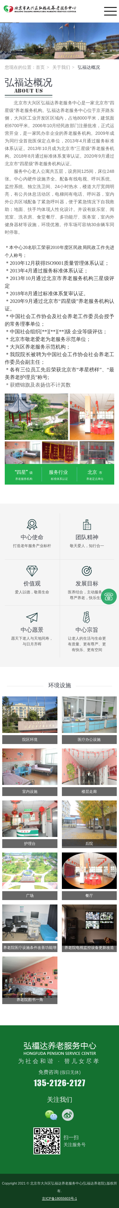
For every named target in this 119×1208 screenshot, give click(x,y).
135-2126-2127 (59, 1082)
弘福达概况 (89, 67)
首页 (40, 67)
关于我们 (61, 67)
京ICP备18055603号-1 (59, 1198)
